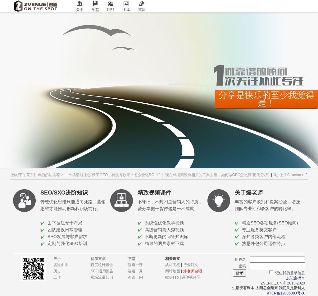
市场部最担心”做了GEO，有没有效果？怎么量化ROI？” (115, 175)
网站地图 (172, 271)
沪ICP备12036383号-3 (285, 293)
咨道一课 (135, 265)
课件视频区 (191, 277)
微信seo (172, 277)
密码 (242, 266)
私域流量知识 (102, 277)
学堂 (95, 6)
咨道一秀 (135, 271)
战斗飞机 (172, 265)
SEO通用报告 (102, 271)
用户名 (240, 259)
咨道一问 (135, 277)
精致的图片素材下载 (164, 243)
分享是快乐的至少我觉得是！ (266, 98)
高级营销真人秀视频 (164, 229)
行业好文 (190, 265)
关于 (80, 6)
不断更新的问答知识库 (166, 236)
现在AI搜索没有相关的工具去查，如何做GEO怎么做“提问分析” (218, 175)
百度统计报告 (102, 265)
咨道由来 (60, 265)
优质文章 (98, 258)
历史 (57, 271)
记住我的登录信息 (290, 273)
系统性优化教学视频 (164, 222)
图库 (126, 6)
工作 (57, 277)
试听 (142, 6)
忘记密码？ (295, 278)
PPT (111, 6)
